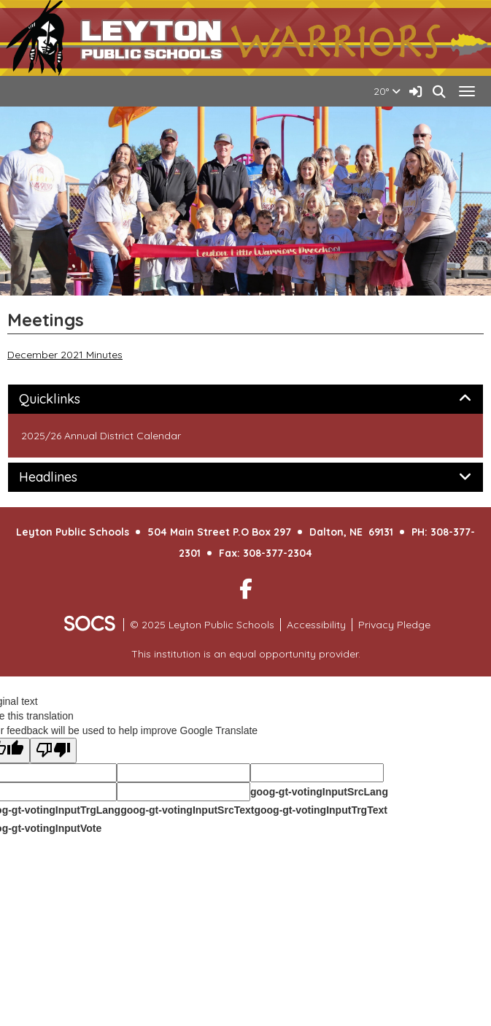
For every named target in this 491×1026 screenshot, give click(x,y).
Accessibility (316, 624)
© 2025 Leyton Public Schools (202, 624)
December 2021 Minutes (65, 354)
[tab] (245, 399)
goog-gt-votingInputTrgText (320, 810)
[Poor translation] (53, 750)
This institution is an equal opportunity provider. (245, 653)
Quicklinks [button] (66, 399)
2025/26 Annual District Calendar (101, 435)
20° (387, 91)
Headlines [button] (64, 477)
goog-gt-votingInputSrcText (187, 810)
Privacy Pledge (394, 624)
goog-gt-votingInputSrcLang (319, 792)
